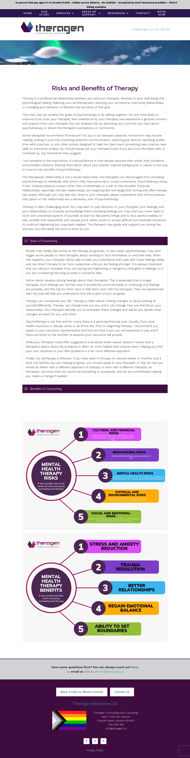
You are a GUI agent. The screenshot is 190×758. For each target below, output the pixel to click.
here (134, 667)
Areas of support (89, 13)
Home (28, 13)
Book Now (162, 13)
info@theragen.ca (142, 29)
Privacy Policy (95, 750)
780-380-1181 (162, 29)
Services (63, 13)
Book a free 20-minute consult (82, 692)
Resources (116, 13)
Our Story (44, 13)
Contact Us (122, 692)
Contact (143, 13)
